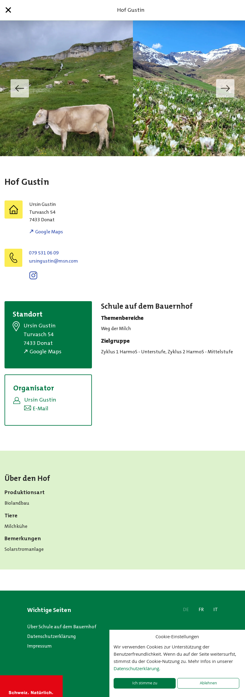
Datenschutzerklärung (51, 636)
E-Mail (40, 408)
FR (201, 609)
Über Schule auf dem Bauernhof (61, 626)
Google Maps (49, 232)
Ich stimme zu (144, 683)
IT (215, 609)
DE (186, 609)
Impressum (39, 646)
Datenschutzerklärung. (137, 668)
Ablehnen (208, 683)
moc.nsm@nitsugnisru (53, 261)
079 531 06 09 (44, 253)
